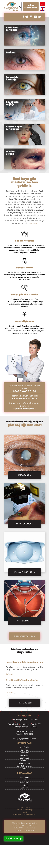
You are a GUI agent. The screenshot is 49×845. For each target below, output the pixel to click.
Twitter (24, 780)
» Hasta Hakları (24, 807)
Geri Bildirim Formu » (24, 409)
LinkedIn (24, 788)
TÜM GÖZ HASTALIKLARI (24, 636)
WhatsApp (16, 838)
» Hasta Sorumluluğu (24, 810)
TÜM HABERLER (24, 703)
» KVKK (24, 812)
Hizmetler (24, 755)
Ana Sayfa (24, 747)
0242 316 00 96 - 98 (20, 6)
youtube (35, 17)
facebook (23, 17)
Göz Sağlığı (24, 758)
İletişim (25, 769)
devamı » (33, 223)
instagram (31, 17)
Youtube (24, 785)
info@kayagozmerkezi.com (24, 739)
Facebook (24, 777)
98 (34, 391)
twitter (26, 17)
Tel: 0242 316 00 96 (24, 731)
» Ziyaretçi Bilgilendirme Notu (24, 815)
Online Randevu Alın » (24, 399)
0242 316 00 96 (22, 391)
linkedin (39, 17)
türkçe (42, 4)
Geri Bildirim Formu (24, 766)
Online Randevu (24, 763)
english (42, 9)
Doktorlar (24, 753)
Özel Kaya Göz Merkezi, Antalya (11, 6)
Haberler (24, 761)
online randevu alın (30, 6)
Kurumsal (24, 750)
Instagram (24, 783)
